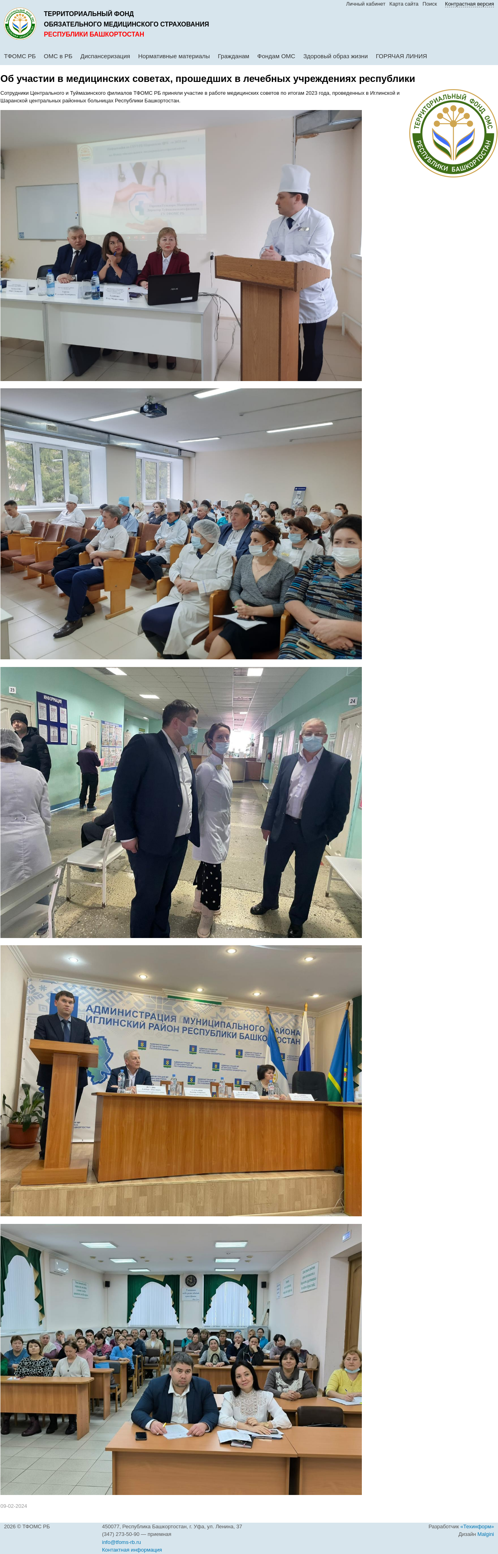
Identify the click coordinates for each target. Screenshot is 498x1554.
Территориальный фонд (89, 13)
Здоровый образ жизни (335, 56)
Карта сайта (404, 4)
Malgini (486, 1534)
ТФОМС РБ (20, 56)
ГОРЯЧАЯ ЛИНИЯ (401, 56)
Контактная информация (132, 1550)
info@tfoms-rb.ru (121, 1542)
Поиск (429, 4)
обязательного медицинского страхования (126, 24)
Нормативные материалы (174, 56)
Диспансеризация (105, 56)
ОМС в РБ (58, 56)
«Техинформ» (477, 1526)
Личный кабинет (366, 4)
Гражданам (233, 56)
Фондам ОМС (276, 56)
